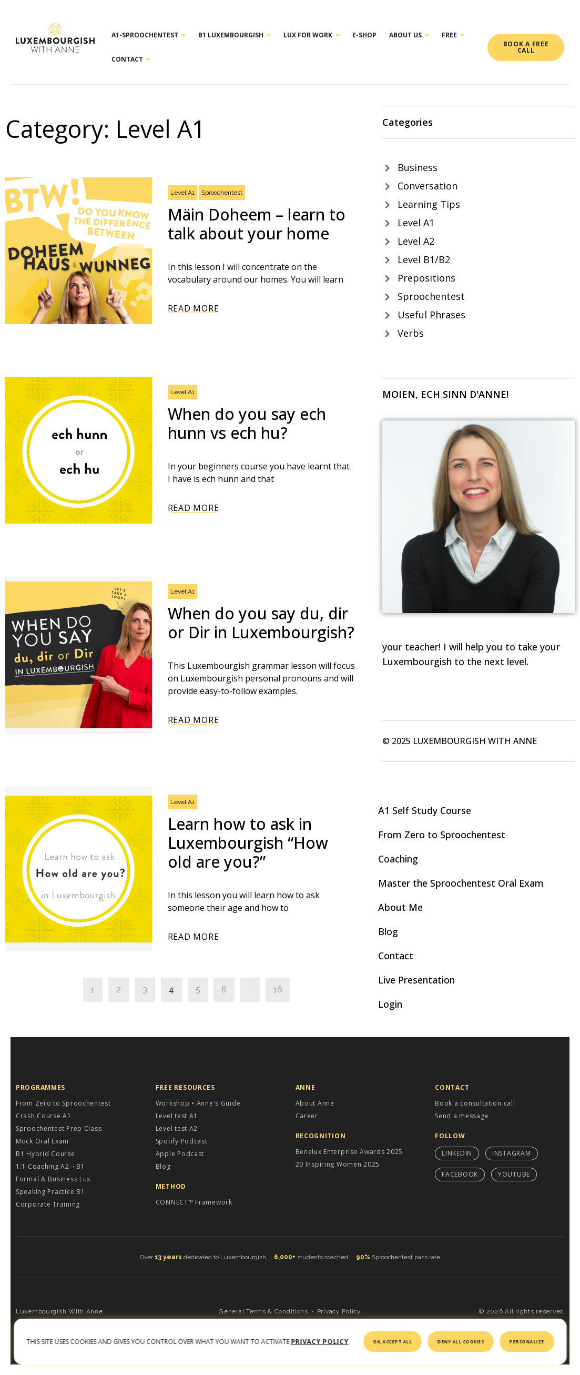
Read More (193, 308)
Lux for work (311, 35)
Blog (388, 931)
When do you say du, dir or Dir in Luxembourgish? (261, 623)
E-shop (364, 35)
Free (453, 35)
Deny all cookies (460, 1341)
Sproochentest (221, 192)
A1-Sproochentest (148, 35)
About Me (400, 907)
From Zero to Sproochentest (441, 834)
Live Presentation (416, 979)
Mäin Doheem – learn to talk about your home (256, 224)
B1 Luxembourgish (234, 35)
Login (390, 1004)
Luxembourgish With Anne (59, 1311)
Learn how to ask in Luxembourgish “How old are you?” (248, 842)
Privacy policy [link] (320, 1341)
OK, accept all (392, 1341)
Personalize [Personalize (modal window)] (527, 1341)
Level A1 (182, 192)
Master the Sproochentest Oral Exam (461, 883)
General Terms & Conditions (263, 1311)
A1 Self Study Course (424, 810)
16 (277, 990)
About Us (409, 35)
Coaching (398, 858)
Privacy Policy (339, 1311)
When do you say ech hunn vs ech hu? (247, 423)
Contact (130, 59)
